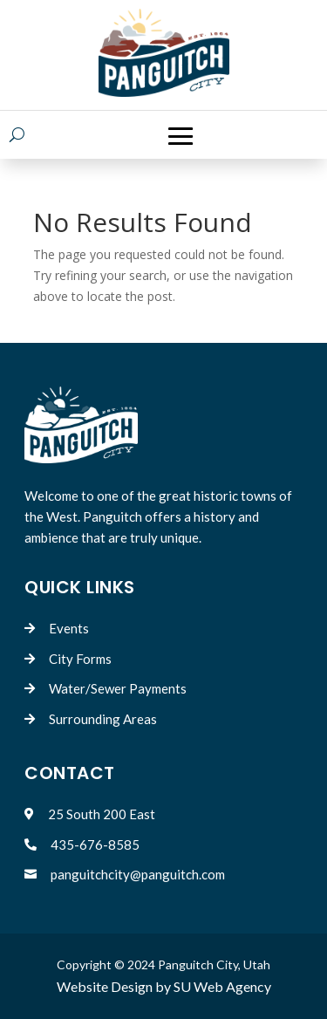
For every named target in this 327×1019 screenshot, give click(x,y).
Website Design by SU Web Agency (164, 986)
